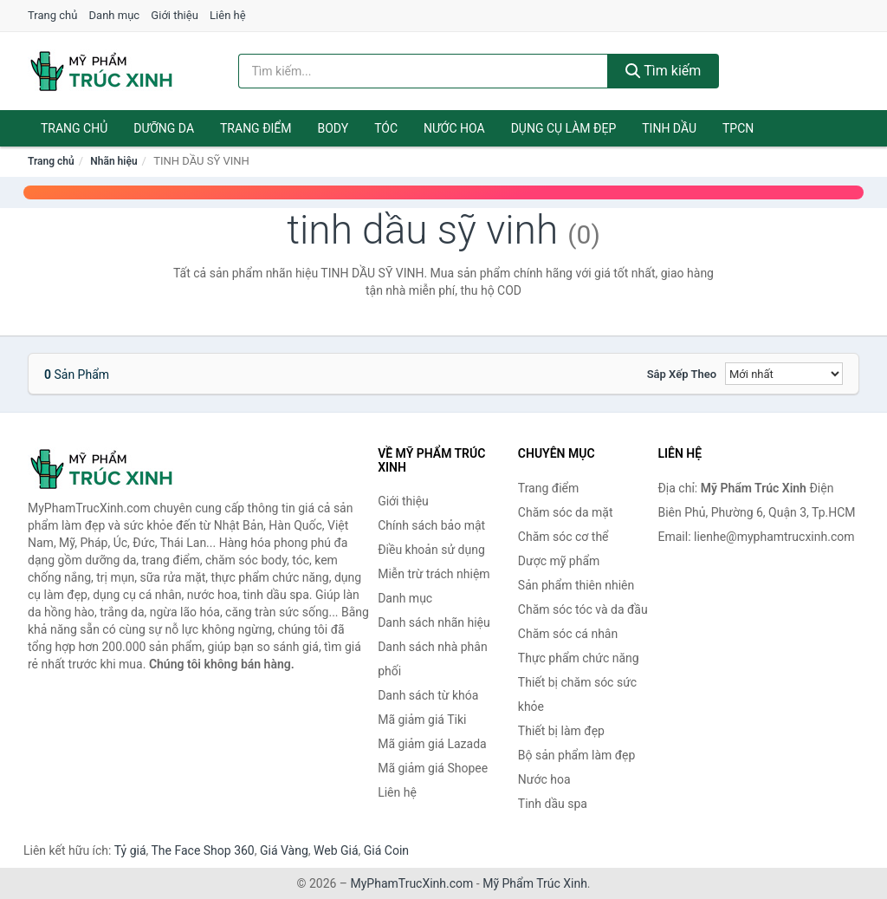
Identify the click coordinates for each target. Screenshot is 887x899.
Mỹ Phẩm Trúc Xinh (534, 883)
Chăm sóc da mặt (565, 512)
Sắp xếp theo (681, 374)
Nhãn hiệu (113, 161)
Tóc (386, 128)
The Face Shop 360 (202, 850)
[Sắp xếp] (784, 373)
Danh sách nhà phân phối (433, 659)
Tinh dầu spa (552, 804)
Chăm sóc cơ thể (563, 537)
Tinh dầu (669, 128)
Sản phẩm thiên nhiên (576, 585)
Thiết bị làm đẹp (561, 731)
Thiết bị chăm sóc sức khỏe (577, 694)
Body (333, 128)
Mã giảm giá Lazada (432, 744)
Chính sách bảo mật (431, 525)
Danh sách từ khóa (428, 695)
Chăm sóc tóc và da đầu (583, 609)
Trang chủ (52, 15)
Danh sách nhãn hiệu (434, 622)
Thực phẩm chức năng (578, 658)
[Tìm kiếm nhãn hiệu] (423, 71)
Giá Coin (386, 850)
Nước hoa (454, 128)
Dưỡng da (163, 128)
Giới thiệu (174, 15)
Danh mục (114, 15)
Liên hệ (228, 15)
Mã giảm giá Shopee (433, 768)
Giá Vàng (284, 850)
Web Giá (336, 850)
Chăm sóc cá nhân (568, 634)
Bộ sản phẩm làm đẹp (577, 755)
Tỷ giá (130, 850)
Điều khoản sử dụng (431, 550)
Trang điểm (256, 128)
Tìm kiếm (663, 70)
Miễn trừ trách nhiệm (433, 574)
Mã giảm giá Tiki (422, 719)
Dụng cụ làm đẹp (564, 128)
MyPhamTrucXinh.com (412, 883)
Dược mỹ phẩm (559, 561)
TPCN (738, 128)
